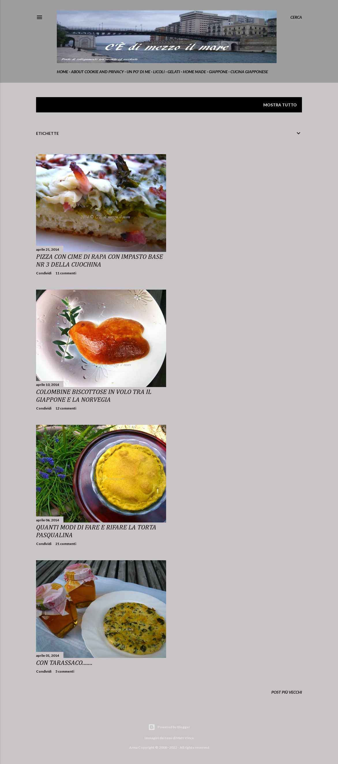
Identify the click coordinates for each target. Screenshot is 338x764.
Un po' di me (138, 71)
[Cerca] (296, 17)
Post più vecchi (286, 692)
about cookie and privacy (97, 71)
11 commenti (65, 273)
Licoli (159, 71)
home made (194, 71)
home (62, 71)
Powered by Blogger (169, 727)
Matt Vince (185, 738)
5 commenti (64, 671)
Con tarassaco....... (64, 663)
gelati (174, 71)
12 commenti (65, 408)
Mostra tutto (280, 104)
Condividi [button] (43, 273)
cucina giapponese (249, 71)
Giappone (218, 71)
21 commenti (65, 544)
